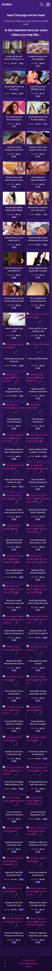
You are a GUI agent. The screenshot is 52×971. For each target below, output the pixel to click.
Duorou (7, 4)
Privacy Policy (28, 960)
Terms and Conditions (28, 963)
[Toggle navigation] (48, 4)
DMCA (28, 966)
